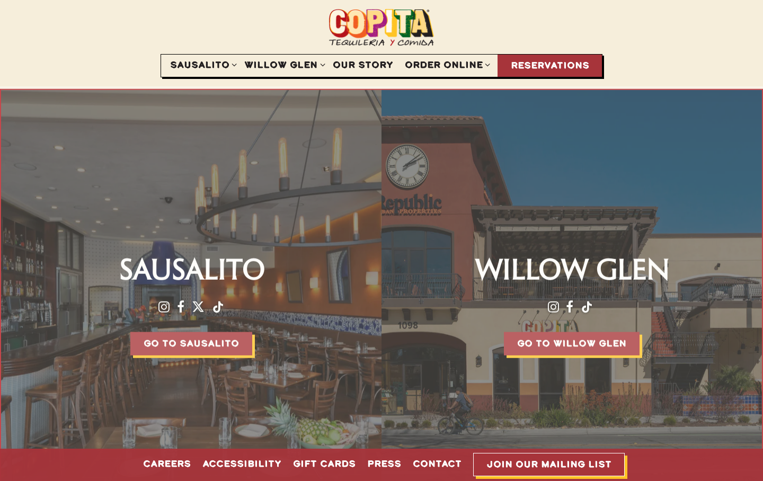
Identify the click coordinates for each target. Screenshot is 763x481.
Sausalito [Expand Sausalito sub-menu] (202, 64)
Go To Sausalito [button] (191, 340)
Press (384, 463)
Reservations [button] (550, 65)
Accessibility (241, 463)
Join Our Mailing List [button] (548, 464)
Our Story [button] (363, 64)
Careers (167, 463)
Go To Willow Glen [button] (571, 340)
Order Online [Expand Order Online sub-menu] (445, 64)
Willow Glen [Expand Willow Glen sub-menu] (283, 64)
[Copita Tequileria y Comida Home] (381, 27)
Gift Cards (324, 463)
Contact (437, 463)
